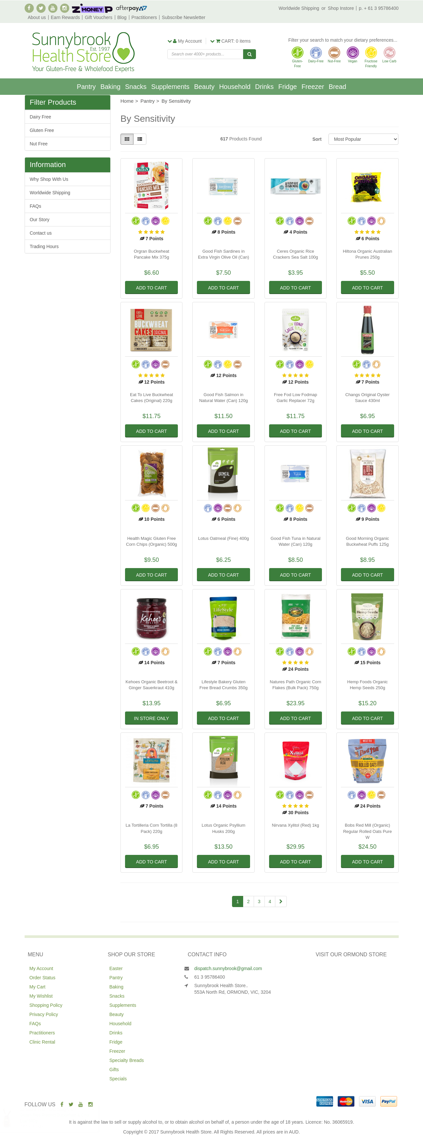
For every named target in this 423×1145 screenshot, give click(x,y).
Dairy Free (40, 116)
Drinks (264, 86)
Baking (110, 86)
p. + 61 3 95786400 (378, 8)
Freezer (313, 86)
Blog (122, 17)
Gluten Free (42, 130)
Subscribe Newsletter (183, 17)
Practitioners (144, 17)
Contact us (41, 233)
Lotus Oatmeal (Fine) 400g (223, 538)
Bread (337, 86)
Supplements (170, 86)
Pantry (86, 86)
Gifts (114, 1069)
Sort (317, 139)
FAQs (35, 206)
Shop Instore (341, 8)
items (230, 41)
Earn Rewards (65, 17)
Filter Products (53, 102)
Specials (118, 1078)
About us (37, 17)
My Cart (38, 986)
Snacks (136, 86)
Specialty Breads (126, 1060)
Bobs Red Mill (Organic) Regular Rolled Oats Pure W (367, 831)
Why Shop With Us (49, 179)
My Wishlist (41, 996)
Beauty (204, 86)
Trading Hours (44, 246)
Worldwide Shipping (299, 8)
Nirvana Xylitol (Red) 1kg (295, 825)
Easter (115, 968)
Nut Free (39, 143)
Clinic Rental (42, 1042)
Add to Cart (151, 287)
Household (235, 86)
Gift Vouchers (98, 17)
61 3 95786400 (209, 977)
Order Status (42, 977)
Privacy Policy (44, 1014)
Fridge (287, 86)
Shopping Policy (46, 1005)
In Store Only (151, 718)
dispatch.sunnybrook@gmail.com (228, 968)
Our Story (40, 219)
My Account (41, 968)
